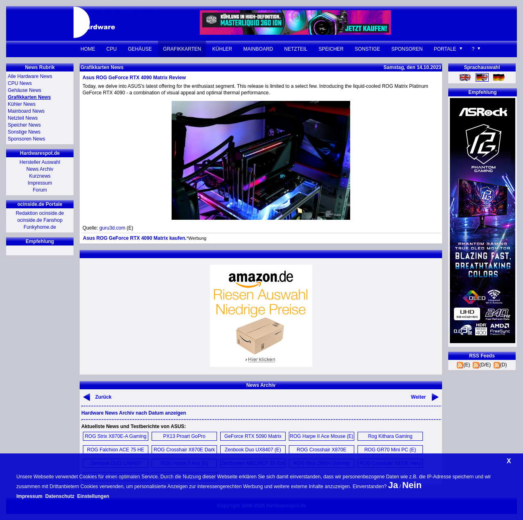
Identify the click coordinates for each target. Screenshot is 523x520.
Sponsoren (407, 49)
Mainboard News (26, 111)
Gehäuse (140, 49)
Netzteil (296, 49)
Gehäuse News (24, 90)
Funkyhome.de (40, 227)
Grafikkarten (182, 49)
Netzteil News (23, 118)
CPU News (20, 83)
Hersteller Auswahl (40, 162)
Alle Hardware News (30, 76)
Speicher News (24, 125)
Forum (40, 190)
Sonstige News (24, 132)
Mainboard (258, 49)
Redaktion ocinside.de (40, 213)
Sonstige (367, 49)
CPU (111, 49)
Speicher (331, 49)
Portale (445, 49)
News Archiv (39, 169)
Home (87, 49)
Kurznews (40, 176)
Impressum (40, 183)
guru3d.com (112, 228)
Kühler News (22, 104)
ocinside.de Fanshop (40, 220)
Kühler (222, 49)
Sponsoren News (26, 139)
